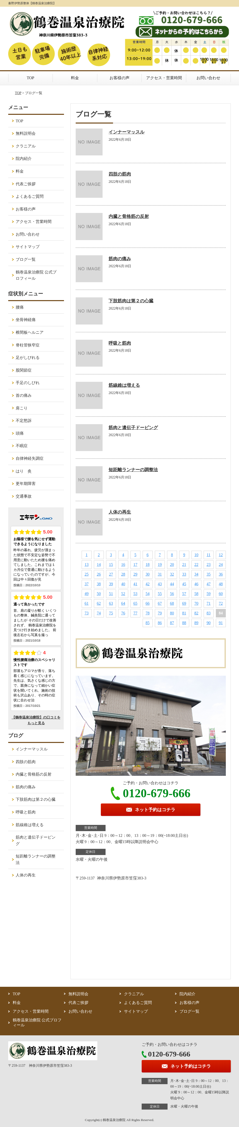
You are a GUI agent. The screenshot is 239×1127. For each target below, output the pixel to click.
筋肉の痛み (120, 258)
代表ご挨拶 (26, 184)
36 (221, 574)
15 (111, 564)
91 (221, 623)
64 (123, 603)
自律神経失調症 (30, 458)
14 (99, 564)
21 (184, 564)
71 (209, 603)
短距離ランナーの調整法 (133, 469)
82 (196, 613)
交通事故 (24, 496)
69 (184, 603)
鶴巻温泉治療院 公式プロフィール (36, 275)
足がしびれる (28, 357)
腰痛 (20, 307)
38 (99, 584)
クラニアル (26, 146)
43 (160, 584)
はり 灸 (24, 471)
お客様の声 (119, 78)
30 (148, 574)
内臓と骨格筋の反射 (129, 216)
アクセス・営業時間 (164, 78)
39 (111, 584)
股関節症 (24, 370)
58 (196, 594)
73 (87, 613)
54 (148, 594)
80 (172, 613)
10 (196, 555)
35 (209, 574)
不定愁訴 (24, 420)
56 (172, 594)
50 (99, 594)
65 (135, 603)
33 (184, 574)
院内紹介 (24, 158)
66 (148, 603)
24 (221, 564)
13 (87, 564)
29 (135, 574)
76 (123, 613)
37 (87, 584)
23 (209, 564)
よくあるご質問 (30, 196)
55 (160, 594)
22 (196, 564)
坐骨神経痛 (26, 320)
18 (148, 564)
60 (221, 594)
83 (209, 613)
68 (172, 603)
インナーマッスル (126, 132)
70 (196, 603)
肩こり (22, 408)
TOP (30, 78)
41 (135, 584)
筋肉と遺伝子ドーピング (133, 427)
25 (87, 574)
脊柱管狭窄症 (28, 345)
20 (172, 564)
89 (196, 623)
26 (99, 574)
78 (148, 613)
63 (111, 603)
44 (172, 584)
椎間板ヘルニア (30, 332)
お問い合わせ (208, 78)
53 (135, 594)
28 (123, 574)
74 (99, 613)
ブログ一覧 (26, 259)
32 (172, 574)
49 (87, 594)
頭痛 (20, 433)
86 (160, 623)
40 (123, 584)
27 (111, 574)
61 (87, 603)
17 (135, 564)
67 (160, 603)
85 (148, 623)
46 (196, 584)
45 (184, 584)
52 (123, 594)
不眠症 (22, 446)
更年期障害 (26, 483)
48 (221, 584)
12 (221, 555)
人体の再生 (120, 512)
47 (209, 584)
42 (148, 584)
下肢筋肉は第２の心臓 (131, 300)
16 (123, 564)
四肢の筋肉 (120, 174)
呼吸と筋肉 (120, 343)
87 (172, 623)
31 (160, 574)
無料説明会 (26, 133)
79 (160, 613)
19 (160, 564)
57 (184, 594)
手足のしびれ (28, 383)
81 (184, 613)
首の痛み (24, 395)
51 (111, 594)
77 (135, 613)
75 (111, 613)
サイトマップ (28, 247)
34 (196, 574)
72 (221, 603)
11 (208, 555)
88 (184, 623)
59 (209, 594)
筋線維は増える (124, 385)
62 (99, 603)
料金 (75, 78)
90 (209, 623)
